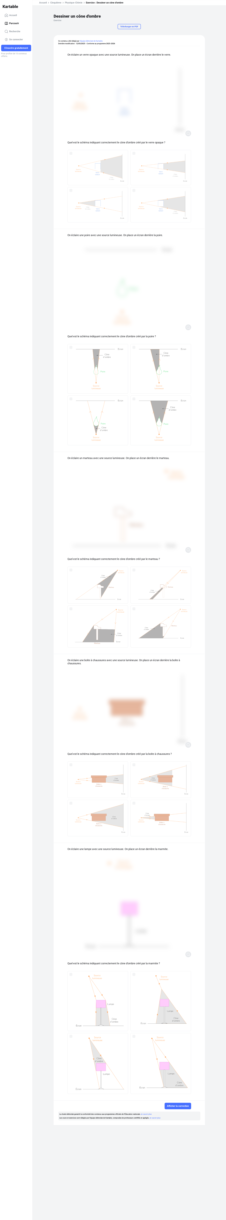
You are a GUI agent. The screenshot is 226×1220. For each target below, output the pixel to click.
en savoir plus (146, 1114)
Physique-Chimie (73, 2)
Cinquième (55, 2)
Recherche (12, 31)
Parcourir (12, 23)
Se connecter (14, 39)
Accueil (11, 15)
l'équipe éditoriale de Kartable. (91, 41)
